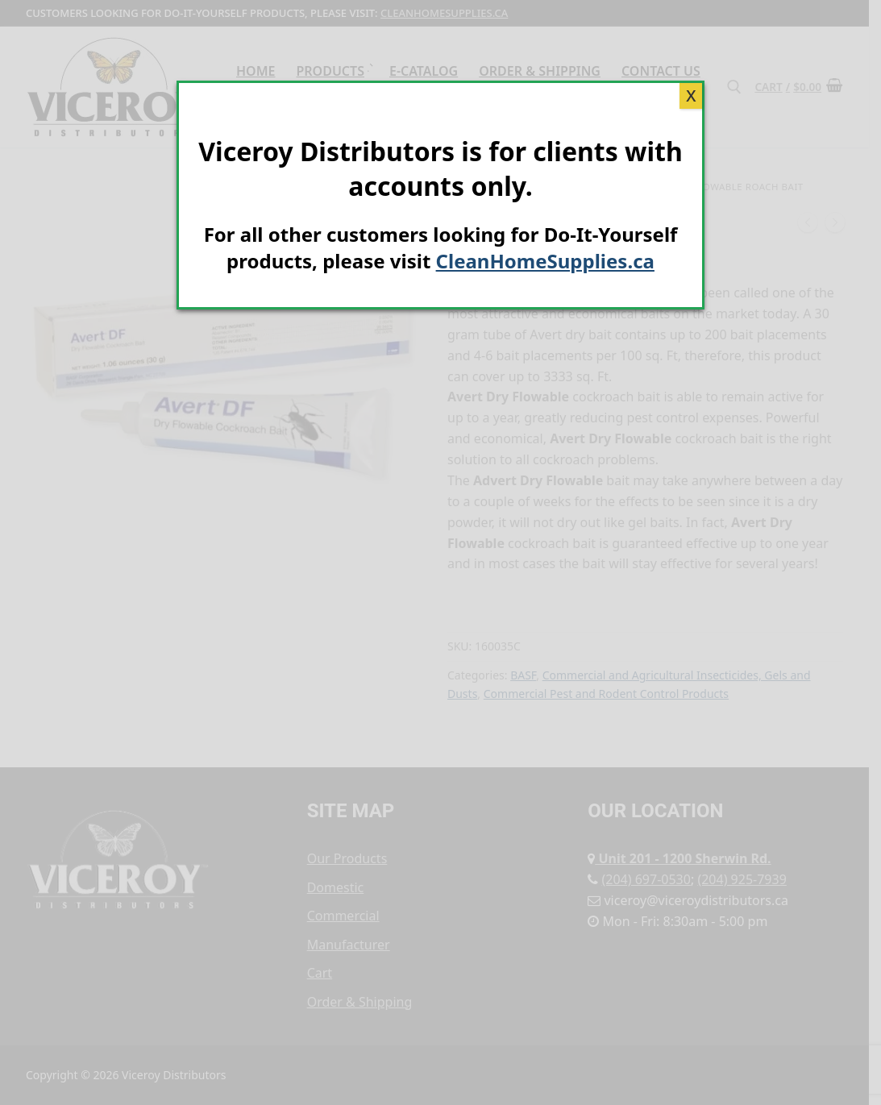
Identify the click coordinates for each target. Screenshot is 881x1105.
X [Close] (691, 95)
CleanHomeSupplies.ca (545, 260)
